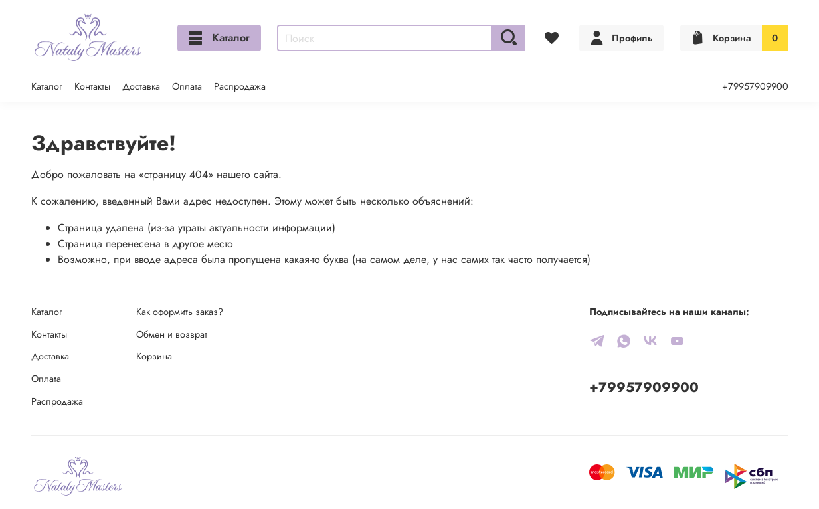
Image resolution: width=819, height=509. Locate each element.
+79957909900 (755, 86)
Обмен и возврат (171, 334)
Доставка (141, 86)
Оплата (187, 86)
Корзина (154, 356)
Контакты (92, 86)
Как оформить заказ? (179, 311)
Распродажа (240, 86)
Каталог (219, 37)
